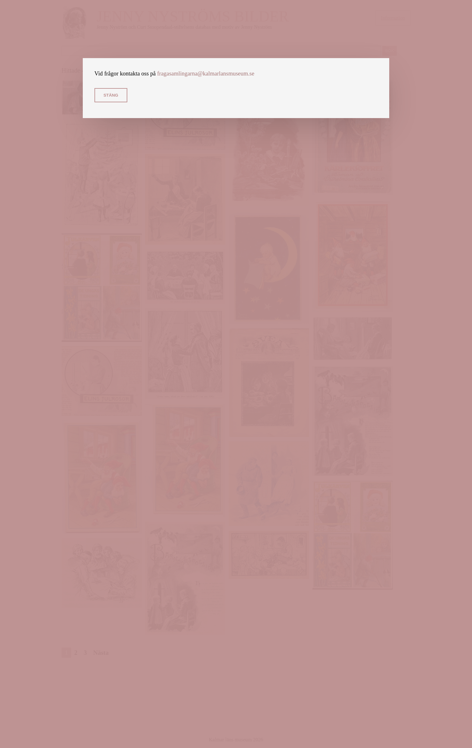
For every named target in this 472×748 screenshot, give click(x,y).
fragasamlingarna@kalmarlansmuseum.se (205, 73)
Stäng (110, 95)
